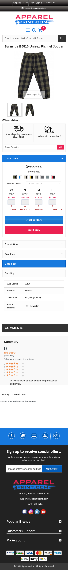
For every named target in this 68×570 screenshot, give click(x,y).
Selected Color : (14, 183)
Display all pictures (11, 120)
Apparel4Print (28, 566)
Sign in (39, 3)
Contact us (50, 2)
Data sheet (11, 263)
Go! (60, 147)
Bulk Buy (10, 273)
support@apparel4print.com (35, 8)
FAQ (32, 3)
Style (31, 171)
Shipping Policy (20, 3)
